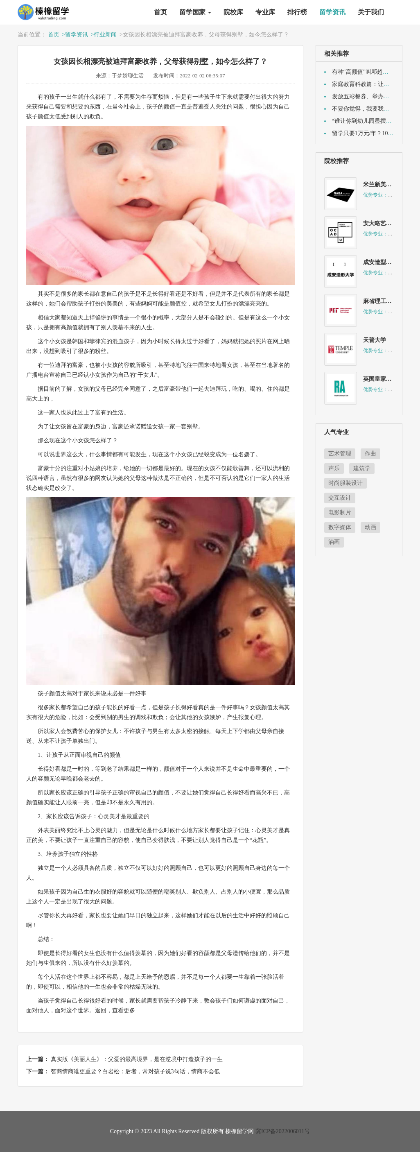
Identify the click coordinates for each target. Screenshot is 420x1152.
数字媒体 (339, 527)
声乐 (334, 468)
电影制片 (339, 512)
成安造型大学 (380, 262)
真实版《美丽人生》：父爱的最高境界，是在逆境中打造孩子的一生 (137, 1059)
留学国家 (195, 12)
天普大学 (374, 340)
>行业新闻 (103, 35)
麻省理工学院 (380, 301)
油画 (334, 542)
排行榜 (297, 12)
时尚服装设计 (345, 483)
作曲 (370, 453)
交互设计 (339, 498)
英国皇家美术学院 (386, 379)
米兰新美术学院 (383, 184)
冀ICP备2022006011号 (282, 1131)
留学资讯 (332, 12)
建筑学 (361, 468)
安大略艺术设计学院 (389, 223)
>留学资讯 (75, 35)
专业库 (265, 12)
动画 (370, 527)
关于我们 (371, 12)
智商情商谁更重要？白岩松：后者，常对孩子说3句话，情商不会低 (135, 1071)
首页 (160, 12)
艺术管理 (339, 453)
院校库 (233, 12)
